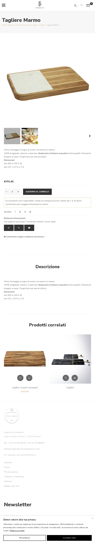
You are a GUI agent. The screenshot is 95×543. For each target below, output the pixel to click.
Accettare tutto (69, 538)
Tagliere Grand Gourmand (25, 387)
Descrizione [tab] (48, 267)
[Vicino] (92, 518)
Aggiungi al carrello (37, 191)
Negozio (11, 25)
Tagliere (70, 387)
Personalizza (24, 538)
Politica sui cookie (17, 530)
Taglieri (42, 25)
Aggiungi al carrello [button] (29, 378)
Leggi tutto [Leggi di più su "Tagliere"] (75, 378)
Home (4, 25)
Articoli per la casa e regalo (26, 25)
